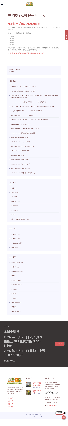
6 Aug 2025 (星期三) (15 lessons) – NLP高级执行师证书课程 (26, 111)
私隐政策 (10, 404)
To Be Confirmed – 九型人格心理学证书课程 (22, 146)
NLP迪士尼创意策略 (16, 302)
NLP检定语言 (14, 298)
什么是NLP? (14, 188)
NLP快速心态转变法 (16, 280)
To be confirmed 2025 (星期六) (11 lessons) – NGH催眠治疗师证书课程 (29, 120)
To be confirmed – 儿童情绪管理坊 (20, 151)
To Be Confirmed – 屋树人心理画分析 (20, 142)
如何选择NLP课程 (15, 201)
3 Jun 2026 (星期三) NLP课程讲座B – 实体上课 (23, 91)
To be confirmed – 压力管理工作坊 (20, 124)
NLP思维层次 (14, 289)
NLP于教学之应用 (15, 238)
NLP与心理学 (14, 206)
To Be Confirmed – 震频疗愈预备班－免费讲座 (23, 133)
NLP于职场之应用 (15, 234)
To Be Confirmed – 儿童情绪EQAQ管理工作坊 (23, 173)
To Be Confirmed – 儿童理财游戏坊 (20, 159)
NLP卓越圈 (13, 307)
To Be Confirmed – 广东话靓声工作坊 (20, 168)
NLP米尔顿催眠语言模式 (17, 271)
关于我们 (10, 407)
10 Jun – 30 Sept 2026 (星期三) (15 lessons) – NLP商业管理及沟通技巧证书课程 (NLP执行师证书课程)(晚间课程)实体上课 (34, 96)
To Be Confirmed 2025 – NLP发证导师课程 (22, 115)
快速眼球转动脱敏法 (16, 311)
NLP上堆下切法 (15, 267)
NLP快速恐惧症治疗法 (16, 285)
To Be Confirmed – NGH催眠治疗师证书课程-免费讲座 (25, 128)
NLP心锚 (13, 276)
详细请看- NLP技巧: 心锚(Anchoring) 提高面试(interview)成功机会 (26, 53)
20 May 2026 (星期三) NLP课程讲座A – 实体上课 (23, 86)
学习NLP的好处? (15, 192)
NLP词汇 (13, 214)
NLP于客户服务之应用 (16, 243)
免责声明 (10, 401)
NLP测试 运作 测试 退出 (17, 262)
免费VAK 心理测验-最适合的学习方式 (20, 219)
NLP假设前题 (14, 210)
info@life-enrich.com (52, 405)
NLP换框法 (13, 293)
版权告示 (10, 398)
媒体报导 (11, 71)
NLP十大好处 (14, 247)
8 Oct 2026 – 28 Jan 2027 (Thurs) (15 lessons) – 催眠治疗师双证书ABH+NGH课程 (32, 106)
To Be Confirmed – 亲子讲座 (18, 155)
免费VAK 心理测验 (14, 69)
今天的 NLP (14, 197)
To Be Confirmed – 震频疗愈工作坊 (20, 137)
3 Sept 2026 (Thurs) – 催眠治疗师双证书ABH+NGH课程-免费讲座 (28, 102)
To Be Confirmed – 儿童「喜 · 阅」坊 (20, 164)
